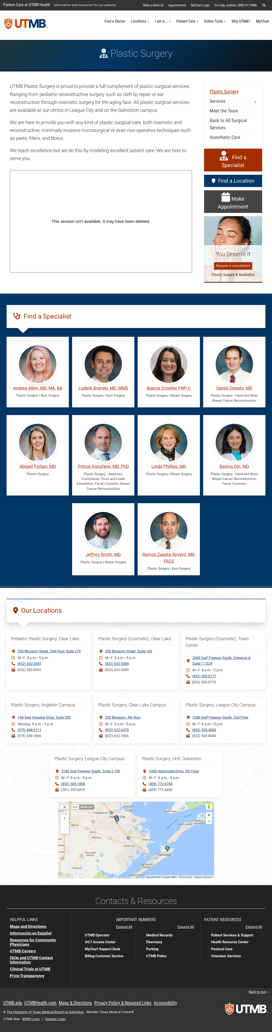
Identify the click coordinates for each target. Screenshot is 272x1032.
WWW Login (31, 1019)
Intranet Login (55, 1019)
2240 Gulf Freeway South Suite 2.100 (90, 771)
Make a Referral (153, 5)
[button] (264, 5)
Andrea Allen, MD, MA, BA (37, 388)
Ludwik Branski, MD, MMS (103, 388)
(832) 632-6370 (117, 730)
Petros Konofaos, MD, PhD (103, 466)
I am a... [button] (163, 21)
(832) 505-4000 (204, 730)
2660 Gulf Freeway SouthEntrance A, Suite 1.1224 (221, 660)
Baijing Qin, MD (234, 466)
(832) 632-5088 (117, 664)
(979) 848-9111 (29, 730)
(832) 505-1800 (73, 784)
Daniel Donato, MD (234, 388)
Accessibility (165, 1002)
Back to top (259, 992)
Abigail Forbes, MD (38, 466)
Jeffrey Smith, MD (103, 554)
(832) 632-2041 (29, 664)
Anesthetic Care (225, 137)
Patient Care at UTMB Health (26, 4)
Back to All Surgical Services (228, 124)
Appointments (177, 5)
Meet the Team (224, 111)
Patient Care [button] (187, 21)
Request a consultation (233, 266)
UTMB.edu (12, 1002)
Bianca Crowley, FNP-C (169, 388)
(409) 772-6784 (160, 784)
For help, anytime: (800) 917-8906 (236, 5)
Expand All (124, 927)
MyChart (262, 21)
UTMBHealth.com (40, 1002)
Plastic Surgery (224, 91)
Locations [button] (140, 21)
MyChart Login (200, 5)
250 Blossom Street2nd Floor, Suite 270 (49, 651)
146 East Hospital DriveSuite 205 (44, 717)
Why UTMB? (240, 21)
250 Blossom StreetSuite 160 (128, 651)
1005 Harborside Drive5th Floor (174, 771)
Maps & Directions (75, 1002)
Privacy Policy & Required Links (122, 1002)
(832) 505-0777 (204, 676)
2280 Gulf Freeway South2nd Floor (220, 717)
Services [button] (233, 101)
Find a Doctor (115, 21)
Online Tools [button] (215, 21)
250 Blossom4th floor (122, 717)
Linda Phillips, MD (168, 466)
